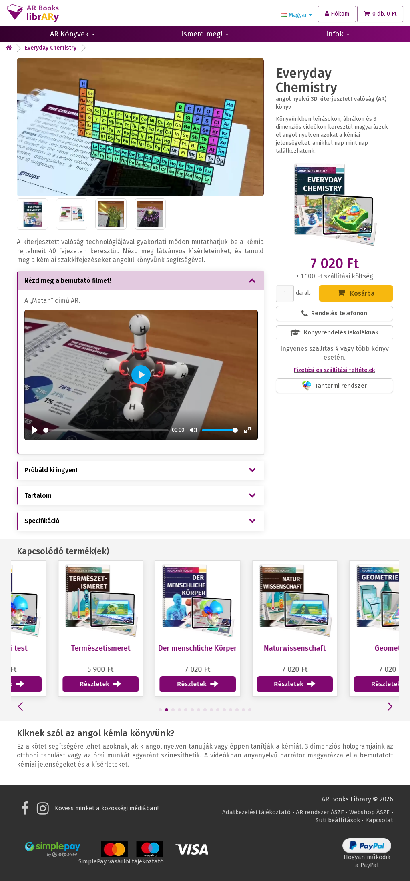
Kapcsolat (379, 820)
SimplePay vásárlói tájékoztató (121, 858)
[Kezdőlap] (9, 47)
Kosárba (356, 293)
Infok (338, 34)
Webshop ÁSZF (369, 812)
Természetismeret (153, 648)
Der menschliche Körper (250, 648)
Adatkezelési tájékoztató (256, 812)
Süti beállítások (338, 820)
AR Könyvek (72, 34)
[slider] (106, 430)
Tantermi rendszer (334, 386)
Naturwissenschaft (347, 648)
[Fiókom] (337, 14)
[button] (157, 709)
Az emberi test (56, 648)
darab (303, 293)
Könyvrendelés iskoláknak (334, 333)
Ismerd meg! (205, 34)
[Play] (34, 430)
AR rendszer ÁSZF (320, 812)
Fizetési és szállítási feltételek (334, 370)
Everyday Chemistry (50, 47)
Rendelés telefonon (334, 314)
